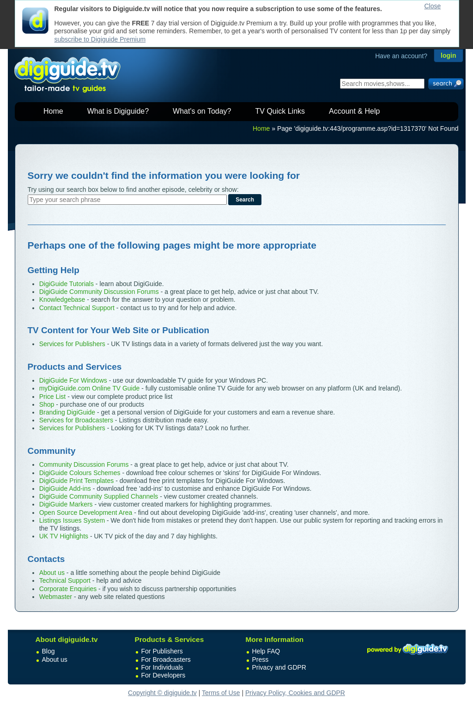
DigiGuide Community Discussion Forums (99, 291)
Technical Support (65, 580)
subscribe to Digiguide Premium (100, 39)
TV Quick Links (280, 111)
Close (432, 6)
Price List (52, 396)
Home (53, 111)
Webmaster (55, 596)
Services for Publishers (72, 344)
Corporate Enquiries (68, 588)
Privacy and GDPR (279, 667)
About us (52, 572)
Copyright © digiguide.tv (162, 692)
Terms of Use (221, 692)
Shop (47, 404)
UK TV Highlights (63, 536)
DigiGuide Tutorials (66, 283)
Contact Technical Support (77, 307)
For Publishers (162, 651)
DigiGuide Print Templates (76, 480)
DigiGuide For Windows (73, 380)
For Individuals (162, 667)
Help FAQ (266, 651)
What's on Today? (202, 111)
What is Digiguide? (118, 111)
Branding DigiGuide (67, 412)
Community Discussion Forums (84, 464)
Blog (48, 651)
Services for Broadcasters (76, 420)
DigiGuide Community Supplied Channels (98, 496)
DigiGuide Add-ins (65, 488)
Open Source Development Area (86, 512)
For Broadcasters (166, 659)
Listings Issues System (72, 520)
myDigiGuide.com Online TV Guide (89, 388)
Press (260, 659)
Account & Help (354, 111)
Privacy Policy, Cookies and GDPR (295, 692)
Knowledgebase (62, 299)
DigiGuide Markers (66, 504)
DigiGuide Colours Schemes (80, 472)
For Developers (163, 675)
